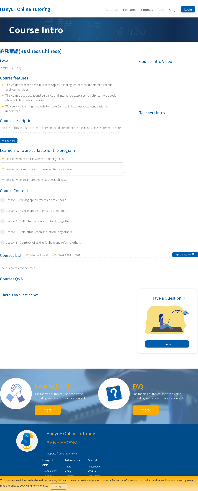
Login (188, 9)
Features (129, 9)
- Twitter (92, 471)
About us (111, 9)
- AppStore (48, 475)
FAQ (138, 386)
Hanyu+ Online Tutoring (25, 9)
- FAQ (68, 471)
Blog (172, 9)
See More (8, 140)
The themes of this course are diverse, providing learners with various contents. (61, 396)
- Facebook (94, 466)
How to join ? (52, 386)
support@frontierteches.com (62, 453)
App (161, 9)
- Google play (49, 470)
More (48, 410)
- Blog (68, 466)
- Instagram (94, 475)
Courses (147, 9)
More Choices (185, 255)
